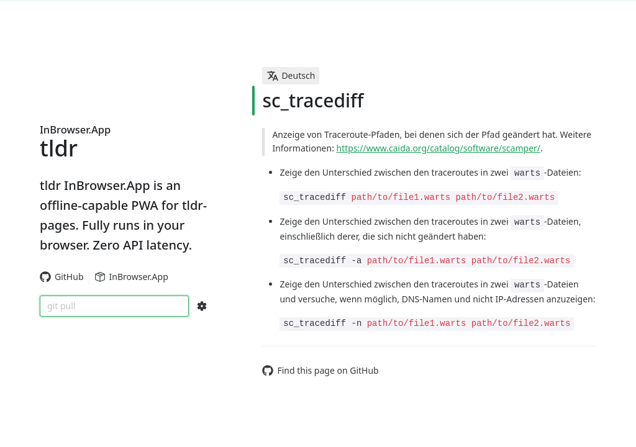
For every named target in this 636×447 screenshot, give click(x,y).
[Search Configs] (201, 306)
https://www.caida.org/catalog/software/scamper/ (439, 148)
